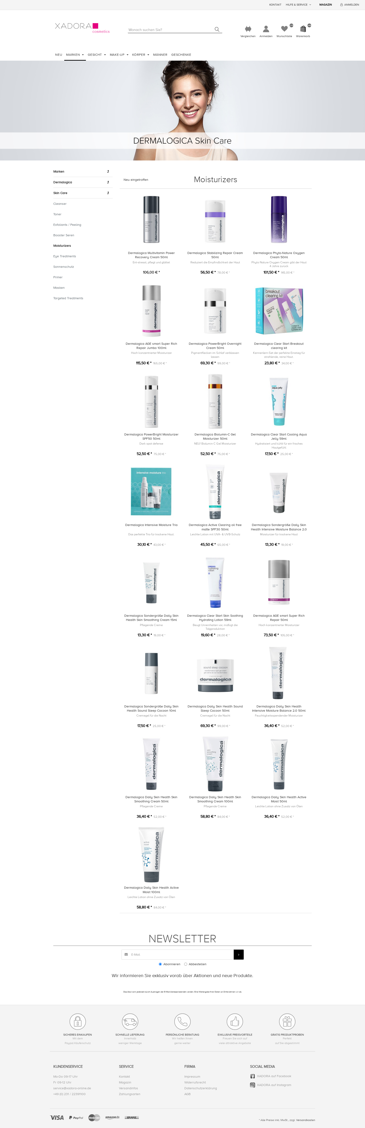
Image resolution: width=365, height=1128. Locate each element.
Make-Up (118, 55)
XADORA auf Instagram (274, 1085)
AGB (187, 1094)
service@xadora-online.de (72, 1088)
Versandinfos (128, 1088)
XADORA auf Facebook (274, 1076)
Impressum (192, 1077)
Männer (160, 55)
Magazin (325, 5)
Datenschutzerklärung (200, 1088)
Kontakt (275, 5)
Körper (139, 55)
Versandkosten (305, 1120)
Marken (73, 55)
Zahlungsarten (129, 1094)
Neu (58, 55)
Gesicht (95, 55)
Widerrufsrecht (195, 1083)
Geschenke (181, 55)
